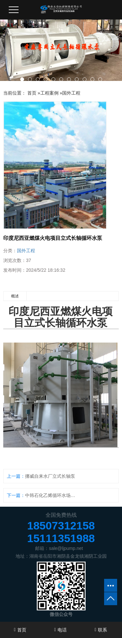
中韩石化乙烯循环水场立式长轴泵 (52, 495)
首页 (31, 93)
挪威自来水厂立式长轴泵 (50, 476)
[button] (22, 79)
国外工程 (71, 93)
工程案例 (49, 93)
